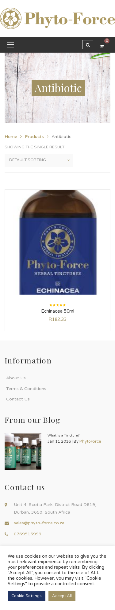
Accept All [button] (62, 595)
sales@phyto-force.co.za (39, 523)
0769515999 (27, 534)
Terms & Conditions (26, 388)
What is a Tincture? (64, 435)
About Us (16, 378)
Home (11, 136)
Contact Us (18, 399)
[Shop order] (39, 160)
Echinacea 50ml (57, 311)
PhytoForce (90, 441)
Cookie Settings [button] (26, 595)
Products (34, 136)
